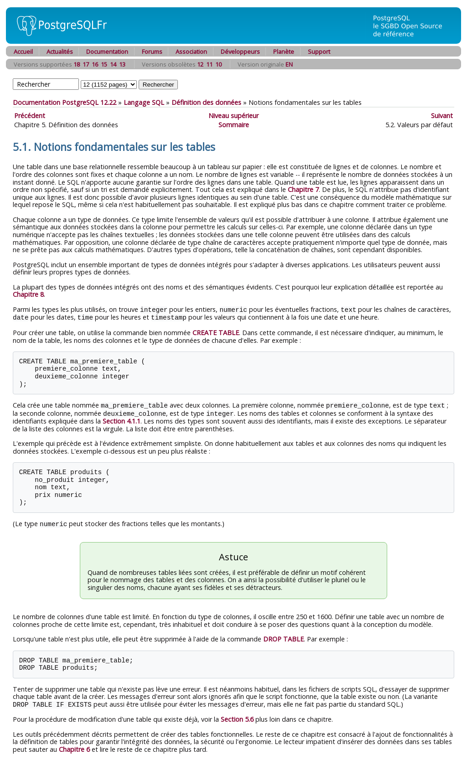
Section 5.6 (237, 716)
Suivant (442, 115)
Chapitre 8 (28, 294)
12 (200, 64)
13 (122, 64)
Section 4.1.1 (121, 419)
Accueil (23, 51)
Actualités (60, 51)
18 (76, 64)
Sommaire (233, 124)
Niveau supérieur (233, 115)
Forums (152, 51)
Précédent (29, 115)
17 (86, 64)
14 (113, 64)
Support (319, 51)
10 (218, 64)
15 (104, 64)
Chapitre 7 (303, 189)
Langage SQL (144, 102)
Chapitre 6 (74, 746)
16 (95, 64)
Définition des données (206, 102)
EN (289, 64)
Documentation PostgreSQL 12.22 (64, 102)
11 (209, 64)
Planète (283, 51)
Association (191, 51)
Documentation (107, 51)
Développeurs (240, 51)
